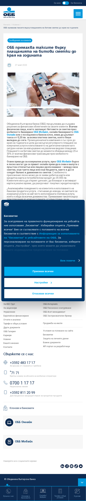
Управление (9, 312)
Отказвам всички (43, 293)
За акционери (10, 308)
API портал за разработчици (56, 346)
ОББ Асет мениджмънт (54, 312)
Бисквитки (48, 334)
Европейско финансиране (16, 316)
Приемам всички (43, 271)
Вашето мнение (11, 343)
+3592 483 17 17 (22, 363)
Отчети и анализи (12, 320)
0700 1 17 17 (22, 383)
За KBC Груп (9, 304)
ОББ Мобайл (40, 132)
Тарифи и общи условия (15, 323)
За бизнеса (76, 3)
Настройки (43, 282)
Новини (16, 25)
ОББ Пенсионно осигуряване (57, 308)
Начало (6, 25)
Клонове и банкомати (22, 408)
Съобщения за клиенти (20, 40)
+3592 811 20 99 (22, 393)
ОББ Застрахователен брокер (57, 316)
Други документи (11, 327)
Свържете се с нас (18, 354)
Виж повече (67, 260)
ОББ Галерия (9, 331)
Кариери (7, 335)
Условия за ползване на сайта (58, 331)
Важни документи (52, 342)
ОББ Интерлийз (50, 304)
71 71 (14, 373)
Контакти (7, 347)
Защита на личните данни (55, 338)
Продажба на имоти (52, 323)
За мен (57, 3)
